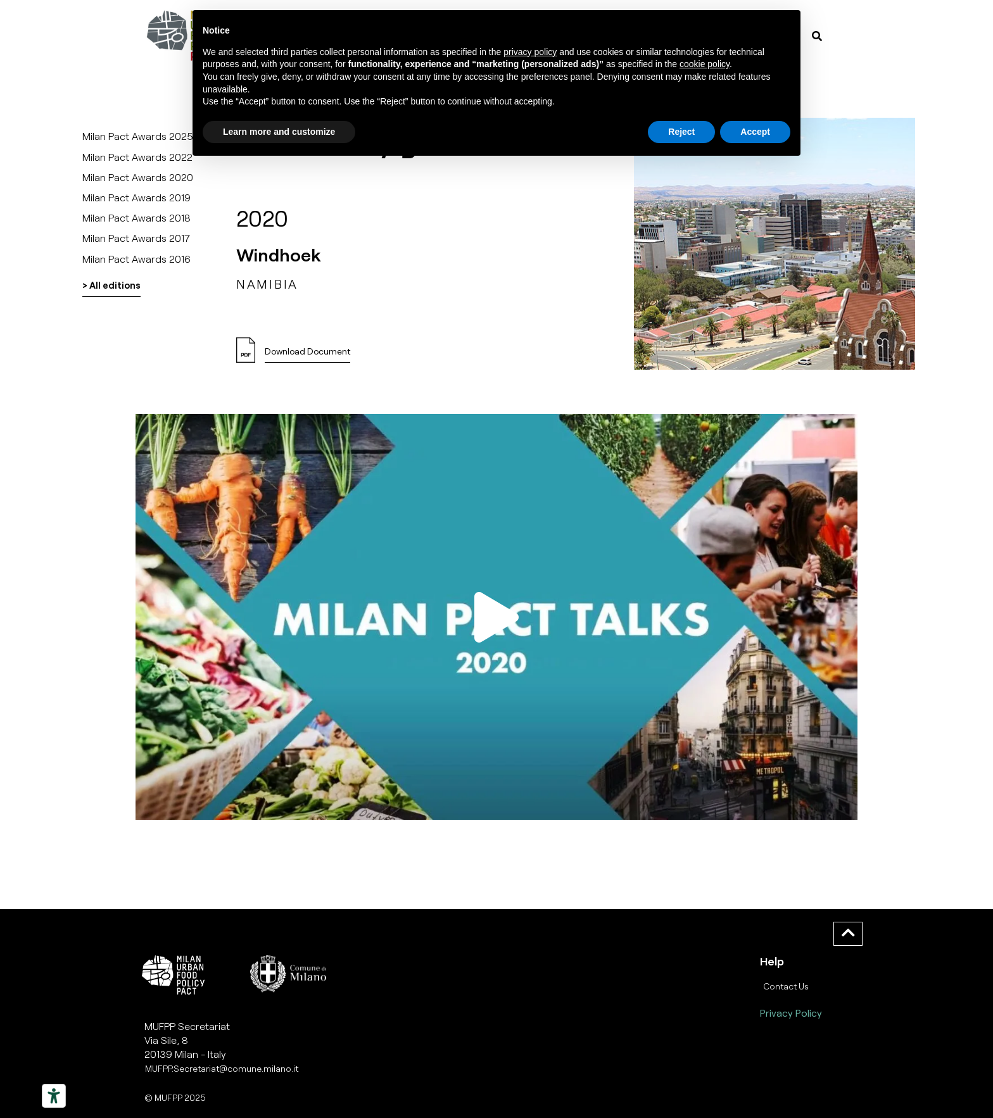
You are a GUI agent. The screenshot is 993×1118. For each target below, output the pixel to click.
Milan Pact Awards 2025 (137, 136)
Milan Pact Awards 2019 (136, 197)
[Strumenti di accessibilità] (54, 1096)
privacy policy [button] (530, 52)
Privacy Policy (791, 1013)
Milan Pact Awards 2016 (136, 259)
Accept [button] (755, 132)
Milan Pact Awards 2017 (136, 238)
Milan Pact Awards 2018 (136, 217)
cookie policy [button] (705, 64)
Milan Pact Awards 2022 (137, 157)
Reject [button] (681, 132)
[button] (307, 355)
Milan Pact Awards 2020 (137, 177)
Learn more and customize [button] (279, 132)
